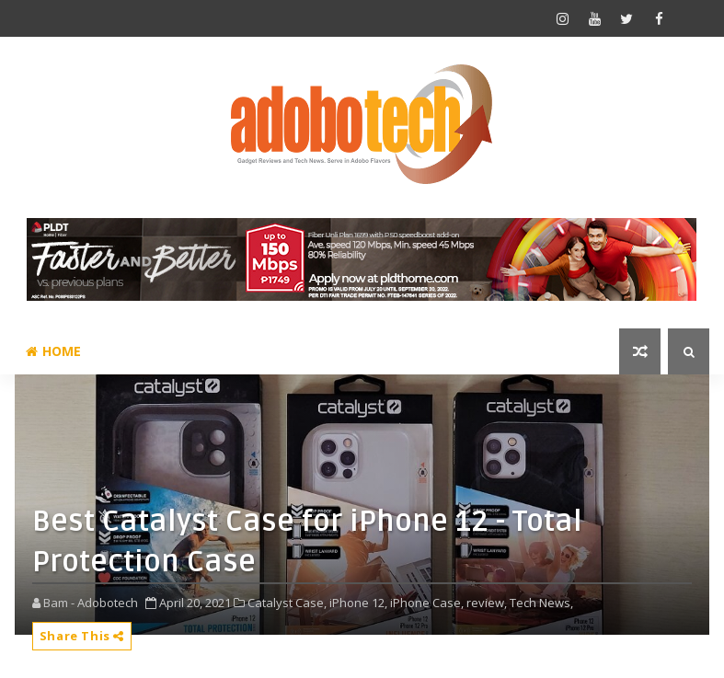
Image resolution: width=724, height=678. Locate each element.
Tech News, (541, 602)
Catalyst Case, (287, 602)
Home (53, 351)
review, (486, 602)
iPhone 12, (358, 602)
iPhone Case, (427, 602)
